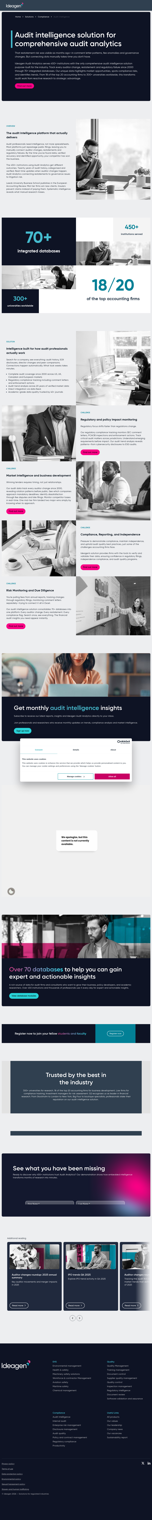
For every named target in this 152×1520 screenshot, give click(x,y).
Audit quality (59, 1433)
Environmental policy (11, 1479)
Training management (118, 1370)
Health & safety (60, 1370)
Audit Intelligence (61, 1417)
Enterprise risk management (67, 1425)
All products (113, 1417)
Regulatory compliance (64, 1441)
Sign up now (22, 730)
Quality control (114, 1382)
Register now (115, 1033)
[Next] (79, 1318)
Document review (116, 1394)
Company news (115, 1429)
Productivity (59, 1445)
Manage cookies (75, 776)
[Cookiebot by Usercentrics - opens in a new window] (119, 742)
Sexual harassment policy (13, 1484)
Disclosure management (65, 1429)
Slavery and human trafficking (15, 1489)
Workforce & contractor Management (72, 1378)
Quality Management (118, 1366)
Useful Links (113, 1413)
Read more (19, 1305)
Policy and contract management (70, 1437)
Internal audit (59, 1421)
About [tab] (113, 750)
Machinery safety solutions (66, 1374)
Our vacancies (114, 1433)
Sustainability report (117, 1437)
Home (19, 17)
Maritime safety (60, 1386)
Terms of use (7, 1469)
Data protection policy (12, 1474)
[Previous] (73, 1318)
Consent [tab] (39, 750)
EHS (55, 1361)
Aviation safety (60, 1382)
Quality (110, 1361)
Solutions (30, 17)
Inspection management (119, 1386)
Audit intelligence (62, 17)
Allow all (112, 776)
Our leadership (114, 1425)
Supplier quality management (122, 1378)
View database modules (24, 995)
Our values (112, 1421)
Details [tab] (76, 750)
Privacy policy (8, 1464)
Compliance (45, 17)
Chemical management (64, 1390)
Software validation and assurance (125, 1398)
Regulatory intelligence (118, 1390)
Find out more (24, 86)
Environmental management (67, 1366)
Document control (116, 1374)
